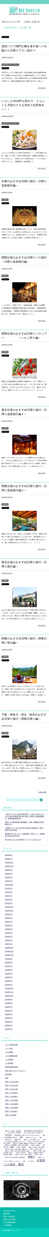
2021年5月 (9, 903)
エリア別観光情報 (11, 1045)
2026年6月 (9, 855)
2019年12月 (9, 948)
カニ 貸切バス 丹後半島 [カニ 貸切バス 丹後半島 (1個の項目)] (14, 1132)
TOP (11, 22)
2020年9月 (9, 914)
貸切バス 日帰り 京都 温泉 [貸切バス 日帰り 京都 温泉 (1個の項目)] (37, 1147)
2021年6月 (9, 899)
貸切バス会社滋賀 (11, 1100)
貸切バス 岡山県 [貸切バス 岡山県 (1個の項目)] (21, 1147)
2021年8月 (9, 892)
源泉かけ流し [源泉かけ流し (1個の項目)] (8, 1139)
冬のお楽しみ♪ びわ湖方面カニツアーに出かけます (23, 839)
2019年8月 (9, 962)
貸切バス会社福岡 (11, 1108)
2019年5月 (9, 973)
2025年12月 (9, 862)
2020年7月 (9, 922)
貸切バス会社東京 (11, 1096)
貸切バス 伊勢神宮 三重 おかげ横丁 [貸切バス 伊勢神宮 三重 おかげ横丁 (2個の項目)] (16, 1145)
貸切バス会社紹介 (11, 1111)
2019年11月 (9, 951)
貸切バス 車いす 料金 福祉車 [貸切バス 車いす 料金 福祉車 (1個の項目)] (23, 1154)
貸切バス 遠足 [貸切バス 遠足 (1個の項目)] (38, 1154)
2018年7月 (9, 1007)
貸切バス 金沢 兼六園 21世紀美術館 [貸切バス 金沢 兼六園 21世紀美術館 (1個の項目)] (15, 1157)
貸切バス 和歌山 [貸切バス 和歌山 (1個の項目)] (35, 1145)
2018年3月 (9, 1022)
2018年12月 (9, 988)
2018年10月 (9, 996)
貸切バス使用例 (10, 1115)
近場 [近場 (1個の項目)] (24, 1161)
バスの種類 (9, 1052)
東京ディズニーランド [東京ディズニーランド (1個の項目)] (31, 1137)
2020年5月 (9, 929)
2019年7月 (9, 966)
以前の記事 (42, 792)
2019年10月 (9, 955)
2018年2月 (9, 1025)
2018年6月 (9, 1010)
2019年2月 (9, 985)
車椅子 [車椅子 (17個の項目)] (31, 1156)
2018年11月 (9, 992)
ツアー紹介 (9, 1048)
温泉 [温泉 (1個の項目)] (41, 1137)
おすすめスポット (9, 1210)
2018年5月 (9, 1014)
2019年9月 (9, 959)
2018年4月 (9, 1018)
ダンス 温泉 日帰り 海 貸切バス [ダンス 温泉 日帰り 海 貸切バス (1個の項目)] (33, 1132)
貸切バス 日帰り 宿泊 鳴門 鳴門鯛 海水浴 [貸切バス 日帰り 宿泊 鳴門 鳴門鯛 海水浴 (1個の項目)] (17, 1150)
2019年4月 (9, 977)
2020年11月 (9, 907)
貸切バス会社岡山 (11, 1093)
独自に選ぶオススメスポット (10, 64)
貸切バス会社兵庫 (11, 1085)
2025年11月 (9, 866)
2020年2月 (9, 940)
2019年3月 (9, 981)
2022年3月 (9, 881)
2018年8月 (9, 1003)
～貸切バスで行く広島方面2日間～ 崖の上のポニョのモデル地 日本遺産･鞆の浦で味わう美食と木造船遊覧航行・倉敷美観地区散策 (24, 816)
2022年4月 (9, 877)
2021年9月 (9, 888)
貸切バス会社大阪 (11, 1089)
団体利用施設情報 (11, 1067)
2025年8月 (9, 870)
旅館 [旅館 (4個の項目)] (21, 1137)
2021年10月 (9, 885)
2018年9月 (9, 999)
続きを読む (42, 88)
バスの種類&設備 (11, 1056)
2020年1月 (9, 944)
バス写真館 (9, 1059)
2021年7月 (9, 896)
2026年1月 (9, 859)
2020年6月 (9, 925)
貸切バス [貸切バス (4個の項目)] (18, 1139)
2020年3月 (9, 936)
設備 (6, 1078)
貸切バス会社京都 (12, 1082)
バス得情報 (9, 1063)
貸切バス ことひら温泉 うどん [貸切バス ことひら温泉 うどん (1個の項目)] (32, 1139)
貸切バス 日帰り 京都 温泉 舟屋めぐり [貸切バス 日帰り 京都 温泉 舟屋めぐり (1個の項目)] (16, 1149)
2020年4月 (9, 933)
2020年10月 (9, 911)
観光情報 (5, 199)
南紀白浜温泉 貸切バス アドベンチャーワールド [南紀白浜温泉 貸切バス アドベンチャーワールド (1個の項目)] (27, 1135)
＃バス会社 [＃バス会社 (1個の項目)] (31, 1161)
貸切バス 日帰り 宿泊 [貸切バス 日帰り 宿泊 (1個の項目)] (36, 1149)
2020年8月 (9, 918)
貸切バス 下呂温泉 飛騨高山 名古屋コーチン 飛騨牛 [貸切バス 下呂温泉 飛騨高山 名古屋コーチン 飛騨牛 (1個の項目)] (27, 1143)
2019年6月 (9, 970)
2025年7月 (9, 874)
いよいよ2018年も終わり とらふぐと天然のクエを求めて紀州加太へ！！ (23, 105)
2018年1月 (9, 1029)
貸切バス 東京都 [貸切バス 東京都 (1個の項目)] (20, 1152)
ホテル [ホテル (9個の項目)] (8, 1135)
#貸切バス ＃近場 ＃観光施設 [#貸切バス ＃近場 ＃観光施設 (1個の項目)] (13, 1130)
